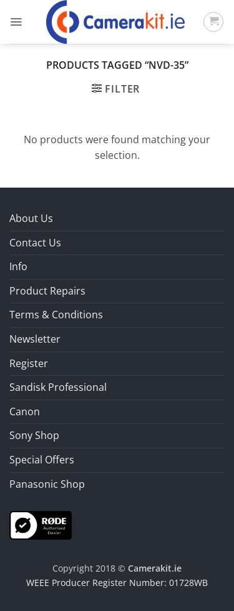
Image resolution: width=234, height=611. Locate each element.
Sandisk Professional (58, 387)
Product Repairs (47, 291)
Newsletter (35, 339)
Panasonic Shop (47, 484)
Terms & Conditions (56, 314)
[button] (15, 22)
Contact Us (35, 243)
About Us (31, 218)
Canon (24, 411)
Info (18, 266)
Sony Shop (34, 435)
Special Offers (41, 460)
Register (28, 363)
